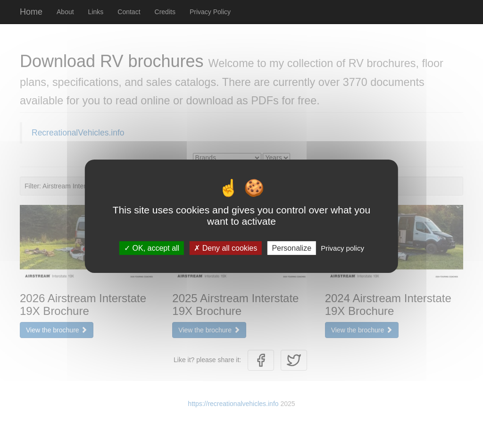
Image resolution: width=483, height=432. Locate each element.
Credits (165, 12)
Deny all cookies (225, 248)
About (65, 12)
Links (96, 12)
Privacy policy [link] (342, 248)
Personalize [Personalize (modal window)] (291, 248)
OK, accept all (151, 248)
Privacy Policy (210, 12)
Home (31, 12)
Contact (128, 12)
